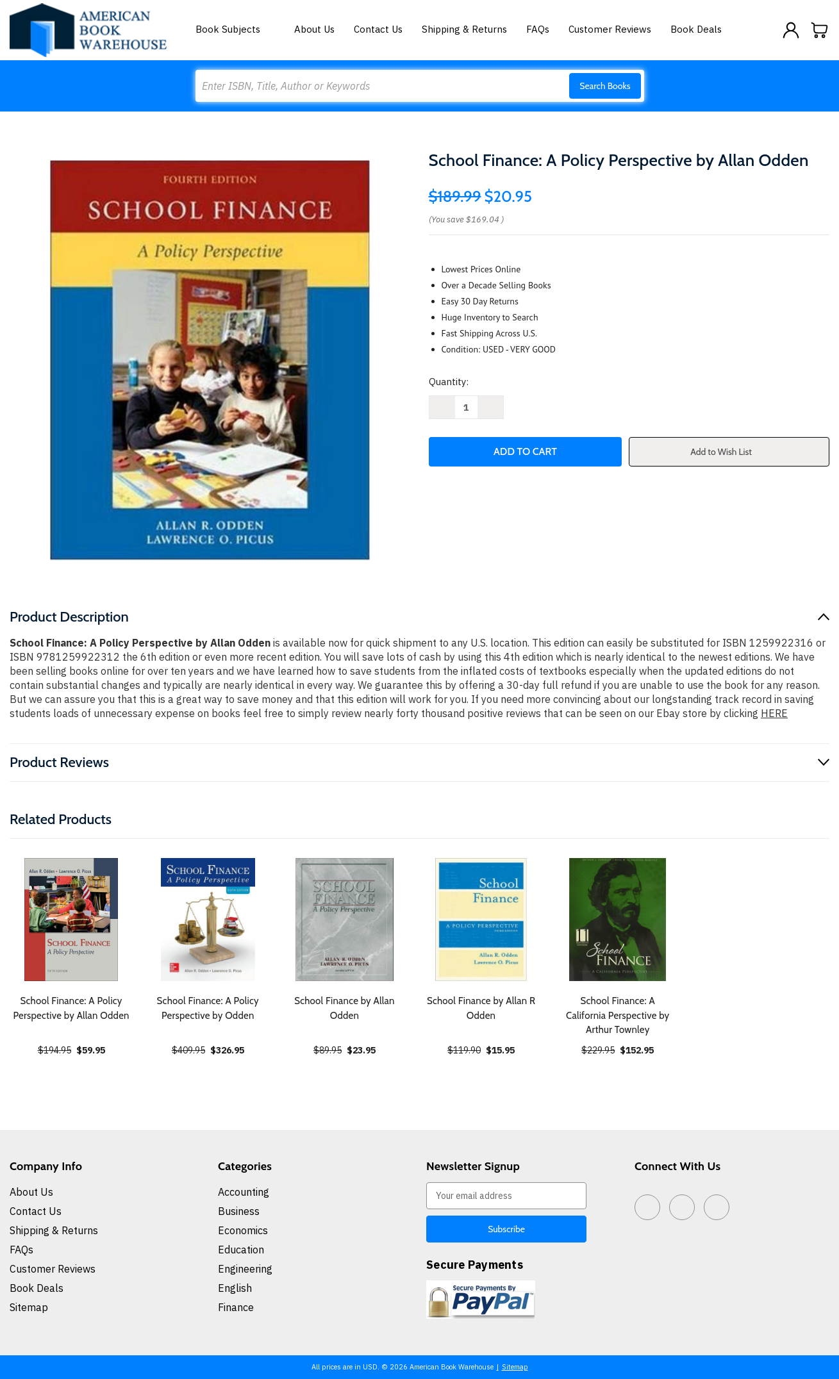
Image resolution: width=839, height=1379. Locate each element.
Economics (243, 1230)
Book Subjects (235, 29)
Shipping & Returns (464, 29)
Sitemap (29, 1307)
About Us (314, 29)
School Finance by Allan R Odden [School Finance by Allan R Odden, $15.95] (481, 1008)
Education (241, 1249)
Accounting (243, 1191)
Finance (236, 1307)
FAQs (537, 29)
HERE (774, 713)
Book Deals (696, 29)
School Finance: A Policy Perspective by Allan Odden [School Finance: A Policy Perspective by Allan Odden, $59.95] (71, 1008)
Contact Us (378, 29)
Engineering (245, 1268)
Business (239, 1211)
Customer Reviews (610, 29)
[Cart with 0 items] (819, 30)
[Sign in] (791, 30)
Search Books (604, 86)
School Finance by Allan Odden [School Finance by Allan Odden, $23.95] (344, 1008)
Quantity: (449, 382)
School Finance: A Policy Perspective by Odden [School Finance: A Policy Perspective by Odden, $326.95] (208, 1008)
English (235, 1288)
